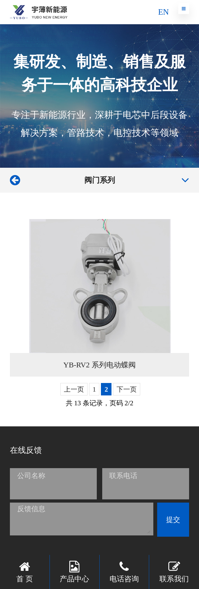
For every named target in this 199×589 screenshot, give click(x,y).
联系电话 (123, 476)
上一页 (74, 389)
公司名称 (31, 476)
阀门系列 (99, 180)
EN (163, 11)
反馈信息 (31, 509)
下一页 (127, 389)
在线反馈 (26, 449)
